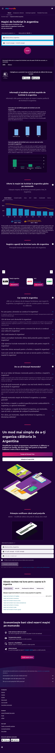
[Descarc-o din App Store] (36, 78)
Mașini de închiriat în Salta (9, 607)
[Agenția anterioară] (3, 271)
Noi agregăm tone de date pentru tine (28, 679)
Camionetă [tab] (42, 198)
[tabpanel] (27, 140)
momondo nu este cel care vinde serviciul (28, 676)
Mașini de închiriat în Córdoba (11, 605)
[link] (14, 284)
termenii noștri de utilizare (28, 567)
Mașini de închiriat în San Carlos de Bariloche (14, 602)
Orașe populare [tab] (8, 588)
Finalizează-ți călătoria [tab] (28, 588)
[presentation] (36, 78)
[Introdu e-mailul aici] (29, 556)
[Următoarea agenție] (51, 271)
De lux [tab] (49, 198)
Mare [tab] (25, 198)
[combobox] (8, 33)
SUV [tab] (30, 198)
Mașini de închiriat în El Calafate (11, 596)
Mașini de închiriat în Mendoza (11, 598)
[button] (2, 8)
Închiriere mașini (4, 16)
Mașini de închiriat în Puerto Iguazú (12, 609)
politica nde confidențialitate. (43, 567)
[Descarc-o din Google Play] (26, 78)
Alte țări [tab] (17, 588)
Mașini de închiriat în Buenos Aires (11, 600)
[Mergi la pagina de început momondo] (10, 8)
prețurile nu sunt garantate (43, 671)
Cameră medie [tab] (18, 198)
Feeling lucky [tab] (40, 588)
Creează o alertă (28, 650)
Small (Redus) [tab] (7, 198)
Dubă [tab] (35, 198)
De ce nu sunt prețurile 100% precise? (28, 681)
